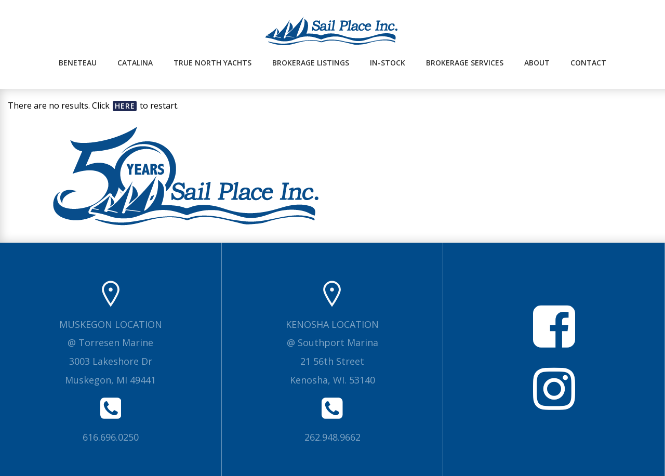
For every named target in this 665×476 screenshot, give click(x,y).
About (537, 63)
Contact (588, 63)
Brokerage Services (464, 63)
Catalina (135, 63)
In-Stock (387, 63)
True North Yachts (212, 63)
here (125, 106)
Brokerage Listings (310, 63)
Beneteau (78, 63)
